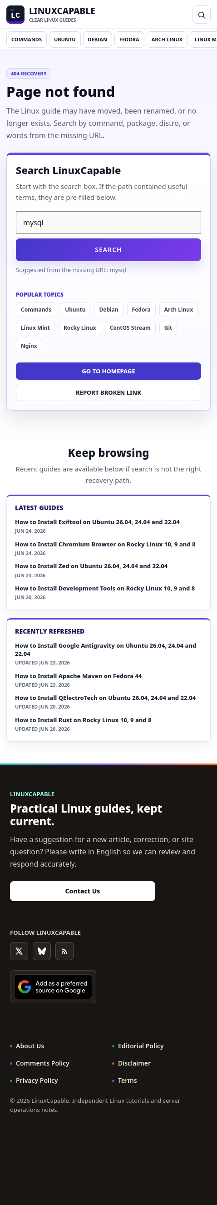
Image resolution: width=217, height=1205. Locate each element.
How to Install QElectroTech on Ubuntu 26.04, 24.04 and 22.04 (105, 698)
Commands (26, 39)
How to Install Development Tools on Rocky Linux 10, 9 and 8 (105, 588)
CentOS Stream (130, 328)
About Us (30, 1045)
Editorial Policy (141, 1045)
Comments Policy (42, 1063)
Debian (97, 39)
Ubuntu (65, 39)
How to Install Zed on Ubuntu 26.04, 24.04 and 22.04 (91, 566)
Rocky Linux (80, 328)
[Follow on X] (19, 951)
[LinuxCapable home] (50, 14)
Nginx (29, 346)
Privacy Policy (37, 1080)
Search (108, 249)
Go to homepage (108, 371)
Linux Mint (35, 328)
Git (168, 328)
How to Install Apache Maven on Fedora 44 (78, 676)
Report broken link (108, 392)
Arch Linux (167, 39)
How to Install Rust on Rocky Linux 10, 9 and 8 (83, 720)
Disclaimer (134, 1063)
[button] (201, 14)
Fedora (129, 39)
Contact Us (82, 891)
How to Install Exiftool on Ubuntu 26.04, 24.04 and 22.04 (97, 522)
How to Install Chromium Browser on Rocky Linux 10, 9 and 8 (105, 544)
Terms (127, 1080)
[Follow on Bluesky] (42, 951)
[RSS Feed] (64, 951)
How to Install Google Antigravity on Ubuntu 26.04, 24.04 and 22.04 (105, 649)
